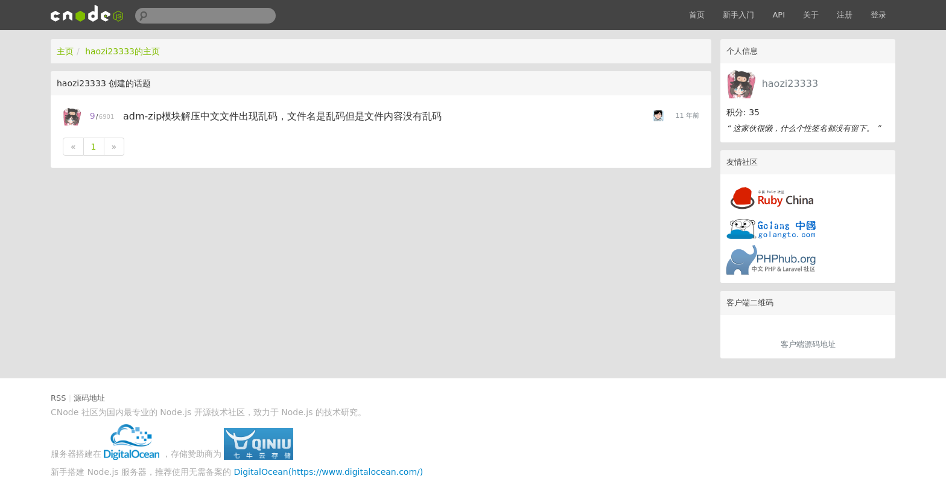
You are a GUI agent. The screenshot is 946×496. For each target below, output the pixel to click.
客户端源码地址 (808, 344)
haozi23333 (790, 83)
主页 (65, 51)
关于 (811, 14)
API (778, 14)
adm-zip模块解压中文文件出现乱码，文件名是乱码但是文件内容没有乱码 (282, 116)
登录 (878, 14)
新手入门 (738, 14)
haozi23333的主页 (122, 51)
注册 (844, 14)
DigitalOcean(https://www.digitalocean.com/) (329, 472)
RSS (58, 397)
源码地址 (89, 397)
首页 (697, 14)
